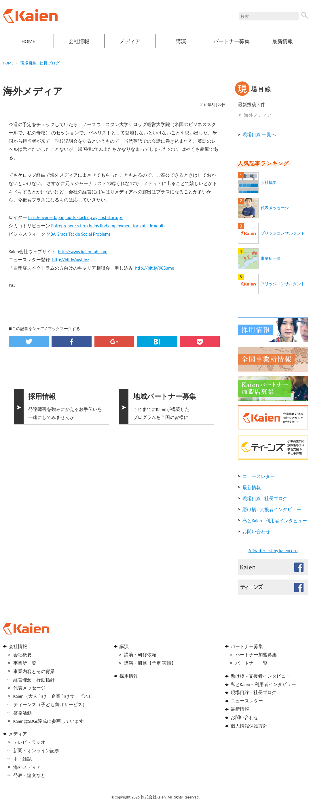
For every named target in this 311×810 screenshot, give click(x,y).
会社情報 (79, 41)
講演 (181, 41)
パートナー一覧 (251, 663)
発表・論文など (29, 775)
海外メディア (258, 115)
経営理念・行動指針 (34, 680)
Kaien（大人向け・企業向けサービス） (53, 696)
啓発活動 (22, 713)
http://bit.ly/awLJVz (70, 259)
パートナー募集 (231, 41)
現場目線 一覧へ (259, 134)
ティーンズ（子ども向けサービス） (50, 704)
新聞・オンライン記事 (36, 750)
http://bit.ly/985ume (154, 268)
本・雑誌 (22, 759)
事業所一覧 (271, 258)
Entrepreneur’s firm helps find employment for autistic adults (108, 225)
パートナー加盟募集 (256, 654)
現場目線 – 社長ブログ (253, 692)
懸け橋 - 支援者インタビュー (271, 509)
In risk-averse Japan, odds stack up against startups (75, 217)
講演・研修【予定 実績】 (150, 663)
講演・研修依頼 (140, 654)
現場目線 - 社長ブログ (40, 63)
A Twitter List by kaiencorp (273, 550)
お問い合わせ (256, 531)
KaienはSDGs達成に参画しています (48, 721)
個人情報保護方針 (249, 726)
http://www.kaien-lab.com (82, 251)
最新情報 (282, 41)
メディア (130, 41)
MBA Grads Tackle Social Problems (79, 234)
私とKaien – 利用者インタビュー (263, 684)
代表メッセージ (275, 207)
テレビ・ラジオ (29, 742)
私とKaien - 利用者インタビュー (274, 520)
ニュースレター (258, 476)
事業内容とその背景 (34, 671)
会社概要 (269, 182)
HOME (28, 41)
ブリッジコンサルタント (283, 233)
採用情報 (129, 676)
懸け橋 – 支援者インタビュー (260, 676)
